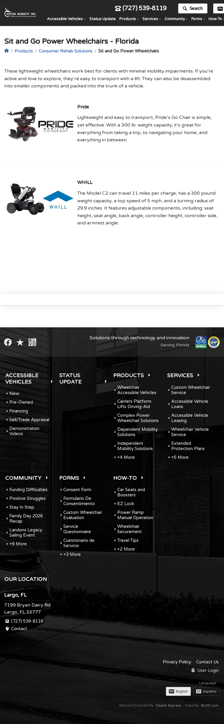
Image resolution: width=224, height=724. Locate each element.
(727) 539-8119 (141, 10)
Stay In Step (21, 507)
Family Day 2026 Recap (26, 518)
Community (174, 20)
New (14, 393)
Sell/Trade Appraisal (29, 419)
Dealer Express (168, 705)
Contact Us (207, 662)
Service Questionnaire (77, 529)
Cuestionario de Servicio (78, 543)
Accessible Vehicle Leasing (189, 418)
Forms (196, 20)
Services (150, 20)
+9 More (18, 543)
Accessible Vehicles (65, 20)
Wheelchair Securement (129, 529)
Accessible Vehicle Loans (189, 404)
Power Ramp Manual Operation (135, 515)
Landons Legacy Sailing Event (25, 532)
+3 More (72, 554)
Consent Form (77, 489)
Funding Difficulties (28, 489)
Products (127, 20)
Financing (18, 411)
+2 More (126, 549)
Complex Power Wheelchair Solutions (138, 418)
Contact (19, 628)
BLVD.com (210, 705)
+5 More (180, 457)
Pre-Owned (21, 402)
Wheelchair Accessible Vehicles (136, 390)
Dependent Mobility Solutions (137, 432)
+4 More (126, 457)
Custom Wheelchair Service (190, 390)
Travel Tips (128, 540)
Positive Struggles (27, 498)
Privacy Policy (177, 662)
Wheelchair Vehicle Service (190, 432)
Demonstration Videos (24, 431)
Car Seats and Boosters (131, 492)
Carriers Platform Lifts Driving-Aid (134, 404)
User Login (205, 670)
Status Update (102, 20)
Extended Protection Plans (188, 446)
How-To (125, 478)
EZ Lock (125, 503)
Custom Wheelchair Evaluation (82, 515)
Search (192, 9)
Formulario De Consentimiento (79, 501)
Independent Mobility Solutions (135, 446)
